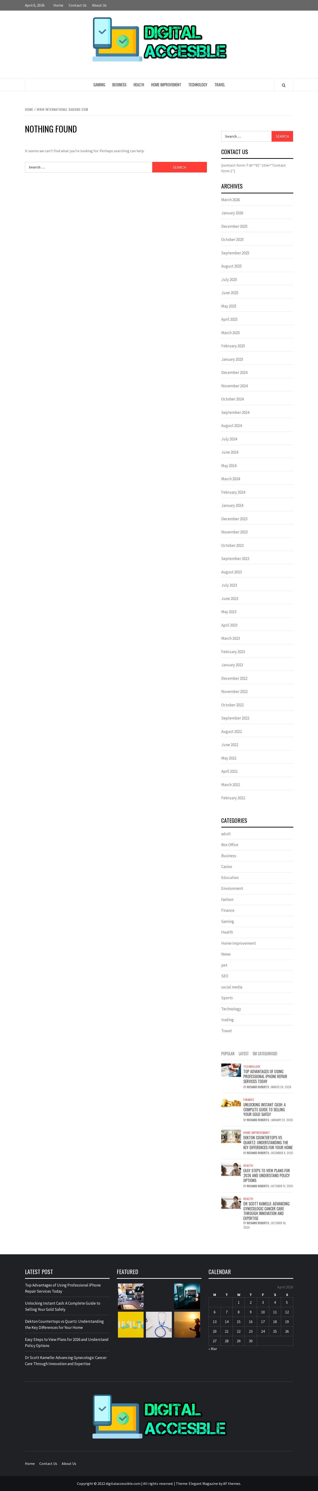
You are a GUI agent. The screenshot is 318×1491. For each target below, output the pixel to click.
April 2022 (229, 771)
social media (231, 987)
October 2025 (232, 239)
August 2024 (231, 425)
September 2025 (235, 253)
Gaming (99, 85)
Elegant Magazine (203, 1483)
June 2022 (229, 744)
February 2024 (233, 492)
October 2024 (232, 399)
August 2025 (231, 266)
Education (230, 877)
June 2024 (229, 452)
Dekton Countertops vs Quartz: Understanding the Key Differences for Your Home (268, 1142)
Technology (197, 85)
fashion (227, 899)
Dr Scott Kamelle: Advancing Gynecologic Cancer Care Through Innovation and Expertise (266, 1211)
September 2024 (235, 412)
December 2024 (234, 372)
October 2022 (232, 705)
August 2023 (231, 572)
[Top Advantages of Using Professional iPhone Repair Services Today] (231, 1069)
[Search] (284, 85)
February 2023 (233, 651)
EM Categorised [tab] (265, 1053)
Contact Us (78, 5)
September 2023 (235, 558)
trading (227, 1019)
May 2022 (228, 758)
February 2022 (233, 797)
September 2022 (235, 718)
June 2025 (229, 292)
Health (138, 85)
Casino (226, 866)
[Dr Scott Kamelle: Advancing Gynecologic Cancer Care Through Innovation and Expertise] (231, 1201)
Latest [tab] (244, 1053)
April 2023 (229, 625)
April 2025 (229, 319)
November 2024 (234, 385)
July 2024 (229, 439)
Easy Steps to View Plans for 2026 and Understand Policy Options (266, 1175)
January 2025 (232, 359)
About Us (99, 5)
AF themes (231, 1483)
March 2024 (230, 478)
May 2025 (228, 306)
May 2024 (228, 465)
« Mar (213, 1348)
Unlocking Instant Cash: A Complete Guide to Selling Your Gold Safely (264, 1109)
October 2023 (232, 545)
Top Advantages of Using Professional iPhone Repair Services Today (265, 1076)
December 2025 (234, 226)
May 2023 (228, 611)
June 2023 (229, 598)
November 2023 (234, 532)
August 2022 (231, 731)
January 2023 (232, 665)
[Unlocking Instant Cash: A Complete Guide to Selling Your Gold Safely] (231, 1102)
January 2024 (232, 505)
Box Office (229, 844)
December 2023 (234, 518)
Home (58, 5)
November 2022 (234, 691)
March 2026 (230, 199)
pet (224, 965)
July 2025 (229, 279)
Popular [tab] (228, 1053)
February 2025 (233, 345)
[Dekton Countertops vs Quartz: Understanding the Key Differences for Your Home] (231, 1135)
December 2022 (234, 678)
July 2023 (229, 585)
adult (226, 833)
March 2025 (230, 332)
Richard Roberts (258, 1087)
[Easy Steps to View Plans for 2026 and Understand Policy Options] (231, 1169)
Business (119, 85)
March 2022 (230, 784)
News (226, 954)
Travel (219, 85)
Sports (227, 997)
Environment (232, 888)
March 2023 (230, 638)
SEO (224, 976)
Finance (227, 910)
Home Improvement (166, 85)
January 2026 (232, 213)
